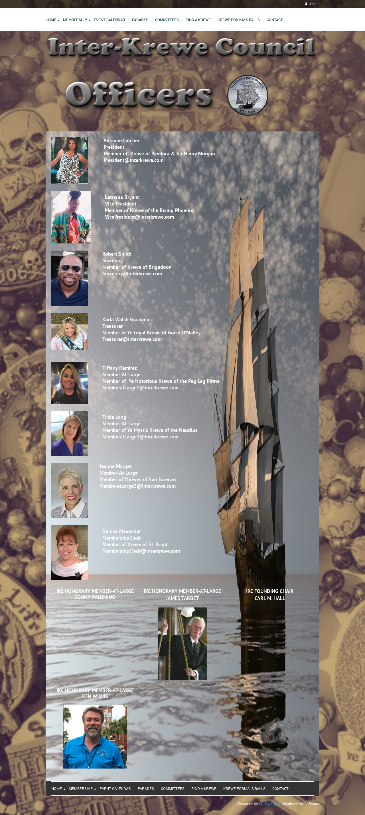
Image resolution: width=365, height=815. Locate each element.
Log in (314, 3)
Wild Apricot (270, 803)
